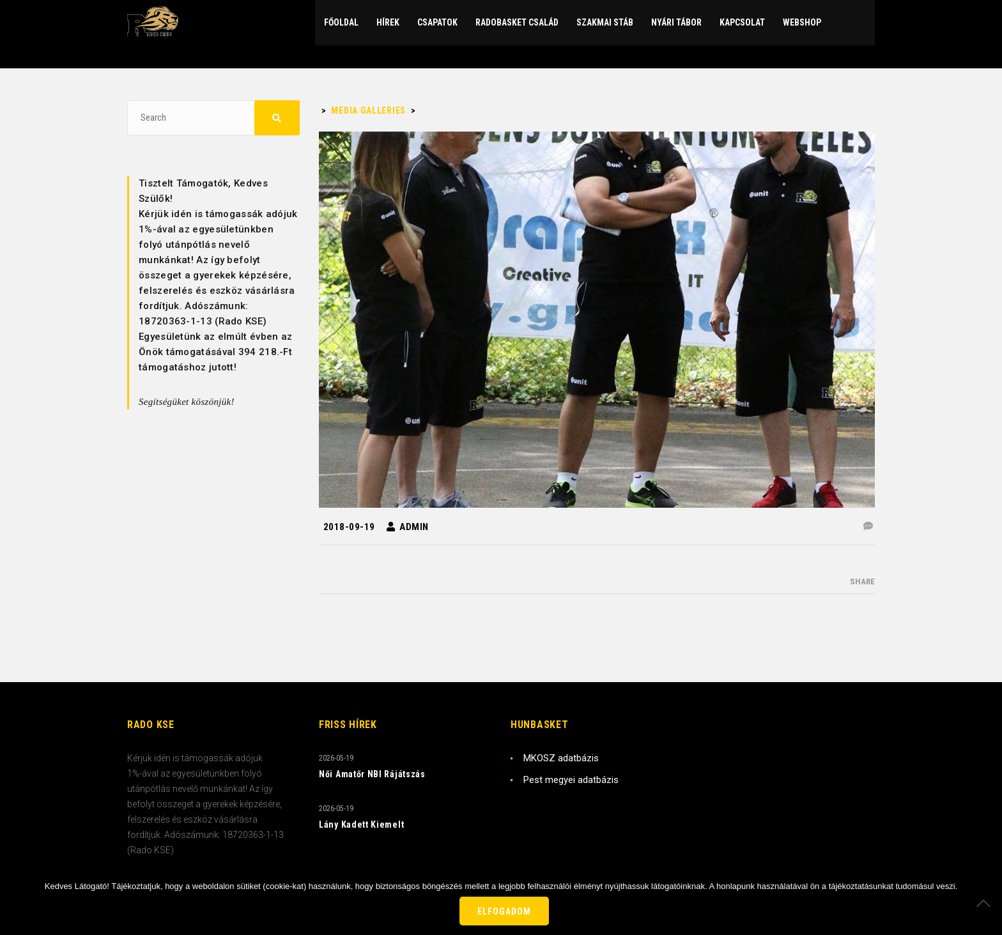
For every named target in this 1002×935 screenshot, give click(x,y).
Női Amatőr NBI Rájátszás (372, 774)
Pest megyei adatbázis (571, 780)
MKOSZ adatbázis (561, 758)
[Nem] (986, 903)
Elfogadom (504, 911)
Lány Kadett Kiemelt (361, 824)
